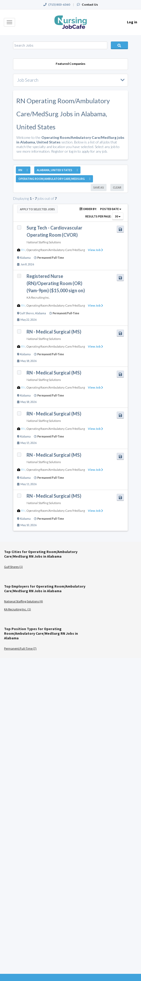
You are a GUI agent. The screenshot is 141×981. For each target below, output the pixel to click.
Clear (117, 187)
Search (119, 45)
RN (23, 250)
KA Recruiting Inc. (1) (17, 609)
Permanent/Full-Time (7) (20, 648)
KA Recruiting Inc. (38, 297)
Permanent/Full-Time (50, 257)
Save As (98, 187)
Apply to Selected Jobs (37, 209)
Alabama (25, 257)
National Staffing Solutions (44, 242)
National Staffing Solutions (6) (23, 601)
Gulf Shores (27, 313)
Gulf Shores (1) (13, 567)
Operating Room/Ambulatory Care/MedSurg (55, 250)
